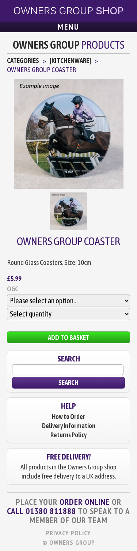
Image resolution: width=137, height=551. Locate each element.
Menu (69, 27)
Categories (23, 60)
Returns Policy (68, 435)
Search (68, 382)
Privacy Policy (68, 533)
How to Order (68, 416)
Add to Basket (69, 337)
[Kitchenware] (70, 60)
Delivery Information (68, 426)
